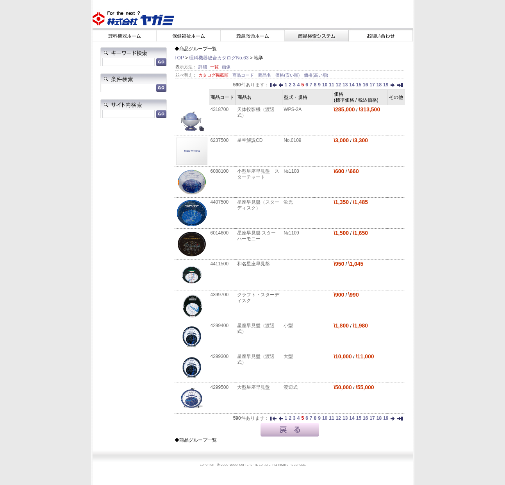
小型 (288, 325)
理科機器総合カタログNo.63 (218, 58)
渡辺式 (291, 387)
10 (324, 85)
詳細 (202, 66)
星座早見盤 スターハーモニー (256, 236)
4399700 (220, 294)
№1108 (291, 171)
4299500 (220, 387)
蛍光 (288, 202)
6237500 (220, 140)
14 (351, 85)
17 (372, 85)
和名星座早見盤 (253, 264)
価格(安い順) (288, 75)
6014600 (220, 233)
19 (385, 85)
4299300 (220, 356)
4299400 (220, 325)
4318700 (220, 109)
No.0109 (292, 140)
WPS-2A (293, 109)
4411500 (220, 264)
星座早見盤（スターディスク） (258, 205)
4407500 (220, 202)
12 (338, 85)
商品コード (243, 75)
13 (345, 85)
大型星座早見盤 (253, 387)
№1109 (291, 233)
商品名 (265, 75)
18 (379, 85)
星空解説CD (249, 140)
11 (331, 85)
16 (365, 85)
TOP (179, 58)
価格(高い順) (316, 75)
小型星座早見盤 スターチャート (258, 174)
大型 (288, 356)
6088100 (220, 171)
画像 (226, 66)
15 (358, 85)
